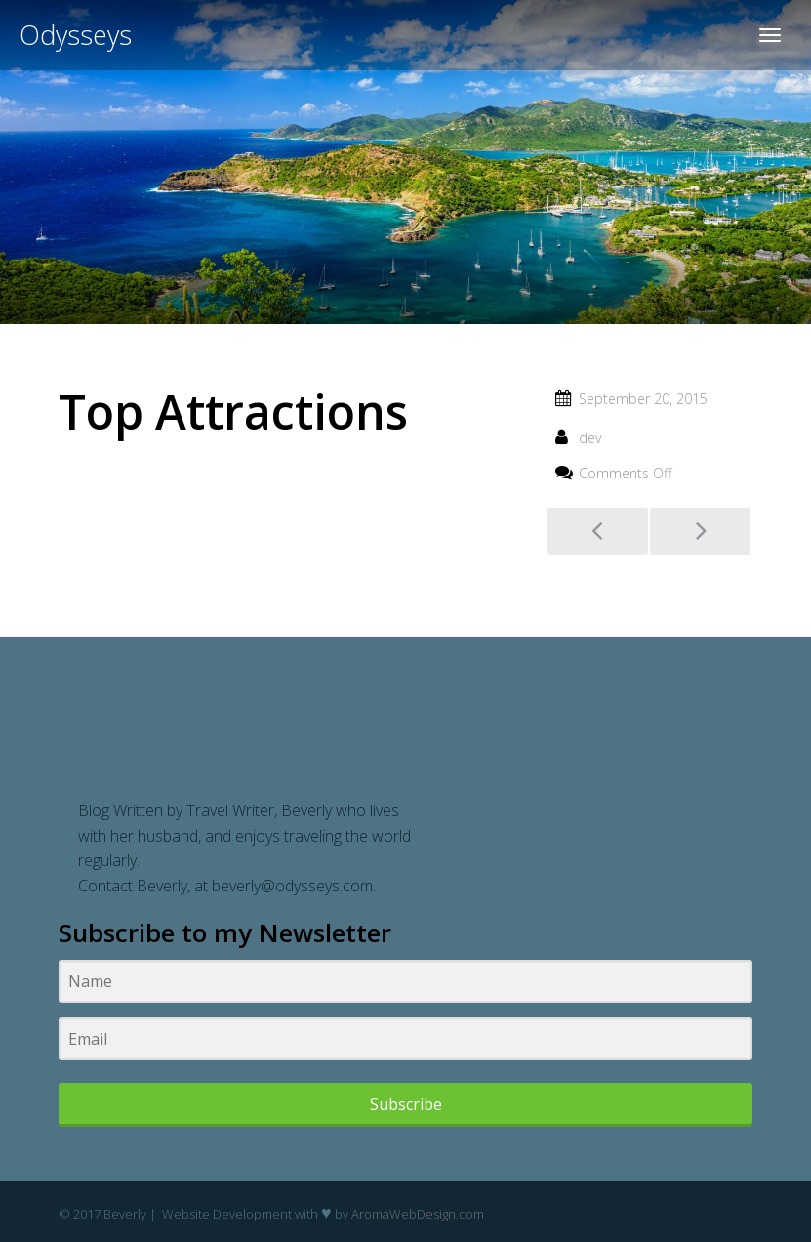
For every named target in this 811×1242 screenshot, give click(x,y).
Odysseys (76, 35)
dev (590, 438)
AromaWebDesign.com (417, 1213)
